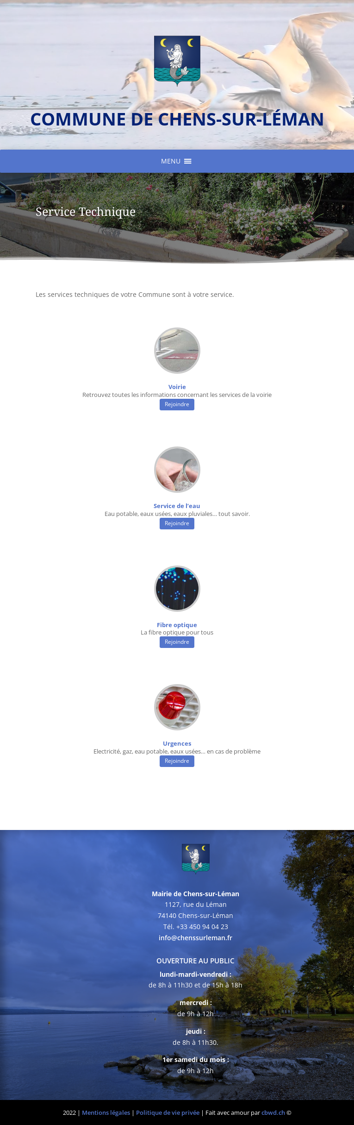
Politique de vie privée (167, 1112)
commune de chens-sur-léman (177, 119)
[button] (170, 161)
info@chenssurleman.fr (195, 937)
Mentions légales (106, 1112)
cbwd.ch (273, 1112)
